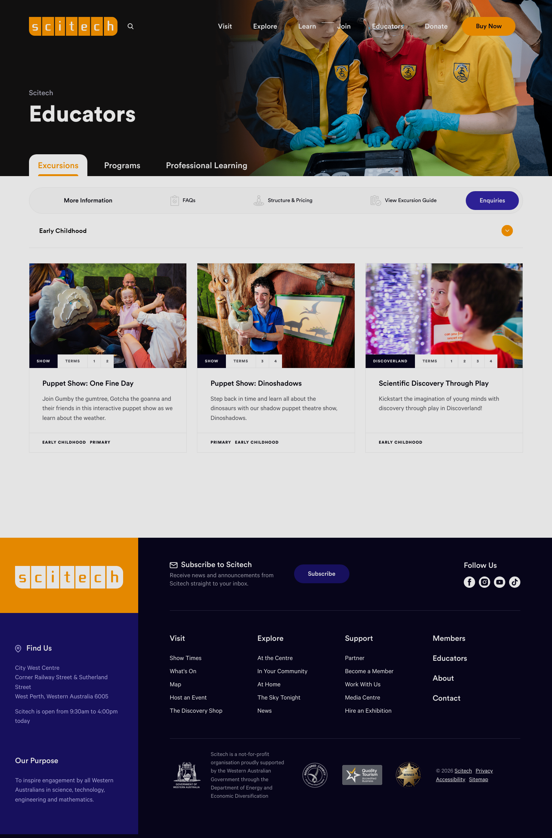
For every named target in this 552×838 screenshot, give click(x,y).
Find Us (39, 648)
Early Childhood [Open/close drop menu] (276, 230)
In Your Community (283, 671)
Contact (447, 698)
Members (449, 638)
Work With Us (362, 684)
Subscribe (321, 574)
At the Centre (275, 658)
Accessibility (450, 779)
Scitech (41, 92)
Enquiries (492, 200)
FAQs (189, 200)
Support (359, 638)
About (443, 678)
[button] (225, 26)
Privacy (484, 770)
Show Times (185, 658)
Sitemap (478, 779)
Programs (122, 165)
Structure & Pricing (290, 200)
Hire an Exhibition (368, 711)
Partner (354, 658)
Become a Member (369, 671)
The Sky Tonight (279, 697)
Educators (450, 658)
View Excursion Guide (410, 200)
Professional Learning (206, 165)
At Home (269, 684)
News (265, 711)
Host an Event (188, 697)
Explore (271, 638)
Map (180, 684)
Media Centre (362, 697)
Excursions (58, 165)
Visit (177, 638)
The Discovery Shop (196, 710)
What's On (183, 671)
